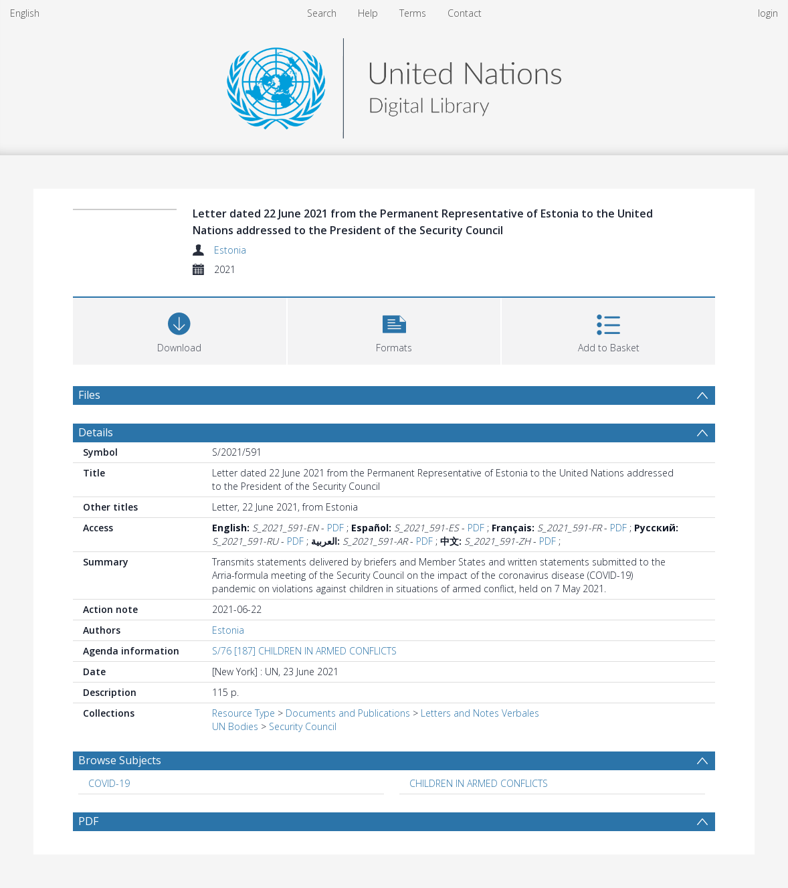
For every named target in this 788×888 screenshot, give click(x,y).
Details (95, 432)
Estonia (230, 250)
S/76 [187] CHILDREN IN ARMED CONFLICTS (304, 650)
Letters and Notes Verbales (480, 713)
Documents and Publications (348, 713)
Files (89, 394)
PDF (335, 527)
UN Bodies (235, 726)
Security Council (302, 726)
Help (368, 13)
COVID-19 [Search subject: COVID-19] (109, 783)
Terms (412, 13)
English (24, 13)
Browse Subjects (119, 760)
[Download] (179, 329)
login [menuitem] (768, 13)
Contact (465, 13)
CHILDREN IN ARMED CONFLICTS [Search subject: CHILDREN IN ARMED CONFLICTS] (478, 783)
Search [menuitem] (321, 13)
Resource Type (243, 713)
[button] (394, 329)
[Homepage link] (394, 84)
